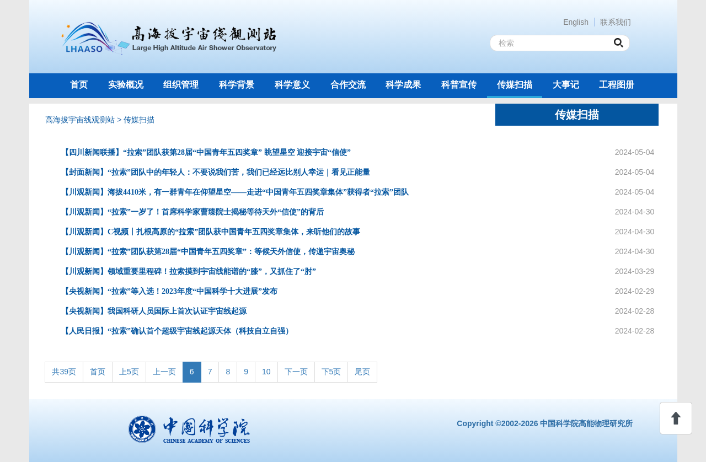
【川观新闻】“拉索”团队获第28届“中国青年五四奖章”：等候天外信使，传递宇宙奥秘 (208, 252)
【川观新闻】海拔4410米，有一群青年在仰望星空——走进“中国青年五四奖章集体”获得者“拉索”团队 (235, 192)
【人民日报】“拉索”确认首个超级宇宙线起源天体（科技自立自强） (177, 331)
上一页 (164, 371)
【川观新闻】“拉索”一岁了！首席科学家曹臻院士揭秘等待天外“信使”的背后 (192, 212)
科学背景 (236, 84)
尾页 (362, 371)
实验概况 (125, 84)
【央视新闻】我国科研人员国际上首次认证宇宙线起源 (154, 311)
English (576, 22)
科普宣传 (459, 84)
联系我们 (615, 22)
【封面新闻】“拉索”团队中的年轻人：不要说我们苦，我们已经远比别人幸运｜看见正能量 (215, 172)
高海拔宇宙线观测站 (80, 119)
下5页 (331, 371)
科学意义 (292, 84)
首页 (79, 84)
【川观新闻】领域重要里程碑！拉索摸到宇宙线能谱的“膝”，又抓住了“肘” (188, 271)
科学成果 (403, 84)
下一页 (296, 371)
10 (266, 371)
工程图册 (616, 84)
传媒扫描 (514, 84)
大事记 (566, 84)
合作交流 (348, 84)
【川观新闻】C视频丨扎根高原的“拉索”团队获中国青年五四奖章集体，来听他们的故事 (210, 232)
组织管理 (181, 84)
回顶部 (676, 418)
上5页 (129, 371)
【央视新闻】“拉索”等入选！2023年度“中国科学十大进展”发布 (169, 291)
